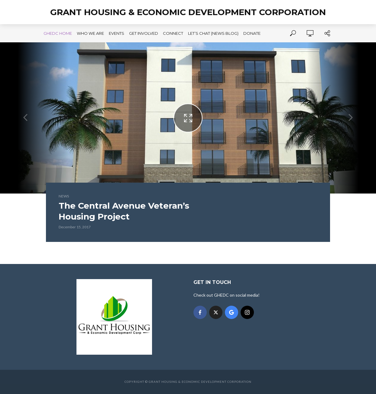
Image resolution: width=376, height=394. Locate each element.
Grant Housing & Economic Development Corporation (188, 12)
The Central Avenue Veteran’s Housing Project (124, 211)
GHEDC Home (58, 33)
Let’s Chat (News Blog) (213, 33)
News (64, 196)
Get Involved (143, 33)
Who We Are (90, 33)
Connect (173, 33)
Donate (252, 33)
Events (116, 33)
